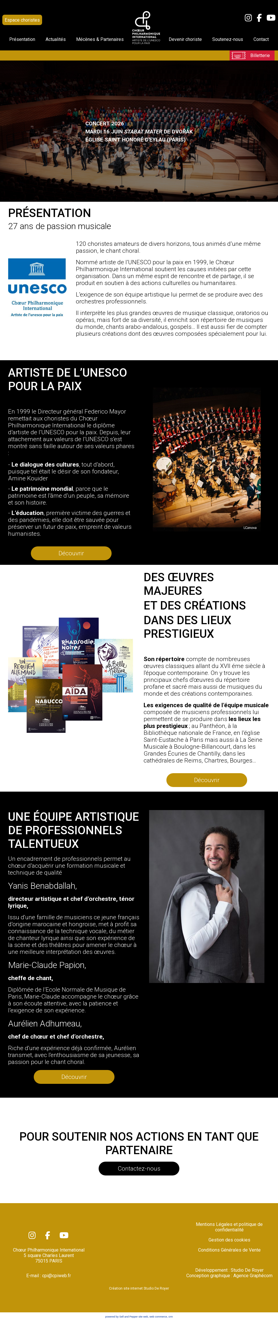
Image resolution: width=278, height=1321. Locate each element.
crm (170, 1316)
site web (143, 1316)
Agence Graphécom (253, 1275)
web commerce (158, 1316)
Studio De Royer (247, 1270)
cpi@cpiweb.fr (56, 1275)
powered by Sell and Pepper (121, 1316)
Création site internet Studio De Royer (139, 1288)
